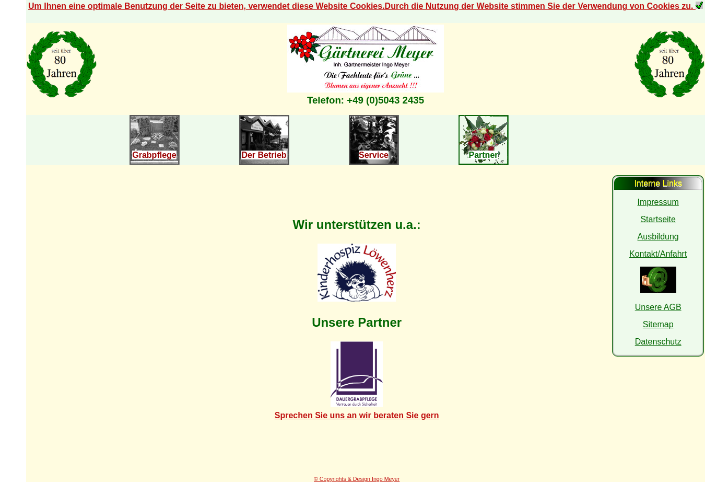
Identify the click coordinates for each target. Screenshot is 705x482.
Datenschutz (658, 341)
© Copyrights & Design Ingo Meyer (357, 479)
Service (374, 155)
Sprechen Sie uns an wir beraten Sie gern (357, 415)
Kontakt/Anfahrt (658, 253)
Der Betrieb (263, 155)
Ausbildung (658, 236)
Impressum (658, 202)
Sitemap (658, 324)
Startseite (658, 219)
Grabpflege (154, 155)
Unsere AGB (658, 307)
